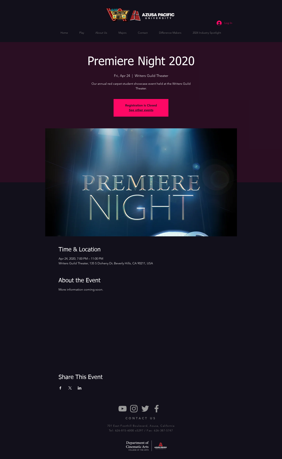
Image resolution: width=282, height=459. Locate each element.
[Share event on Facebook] (60, 388)
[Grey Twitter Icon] (145, 409)
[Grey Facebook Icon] (157, 409)
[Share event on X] (70, 388)
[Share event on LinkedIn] (79, 388)
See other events (141, 110)
